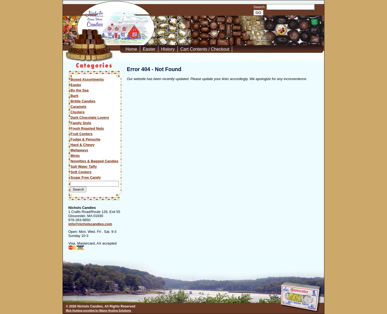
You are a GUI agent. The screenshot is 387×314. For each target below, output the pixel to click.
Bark (74, 96)
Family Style (80, 123)
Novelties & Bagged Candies (94, 161)
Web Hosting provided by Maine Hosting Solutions (98, 310)
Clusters (77, 112)
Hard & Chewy (82, 145)
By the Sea (79, 90)
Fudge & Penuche (85, 139)
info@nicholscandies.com (90, 224)
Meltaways (79, 150)
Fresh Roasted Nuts (87, 128)
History (168, 49)
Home (131, 49)
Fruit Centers (81, 134)
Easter (149, 49)
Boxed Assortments (87, 79)
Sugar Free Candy (85, 177)
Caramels (78, 107)
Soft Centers (80, 172)
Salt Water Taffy (83, 166)
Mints (75, 156)
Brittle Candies (83, 101)
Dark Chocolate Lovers (89, 117)
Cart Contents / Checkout (204, 49)
